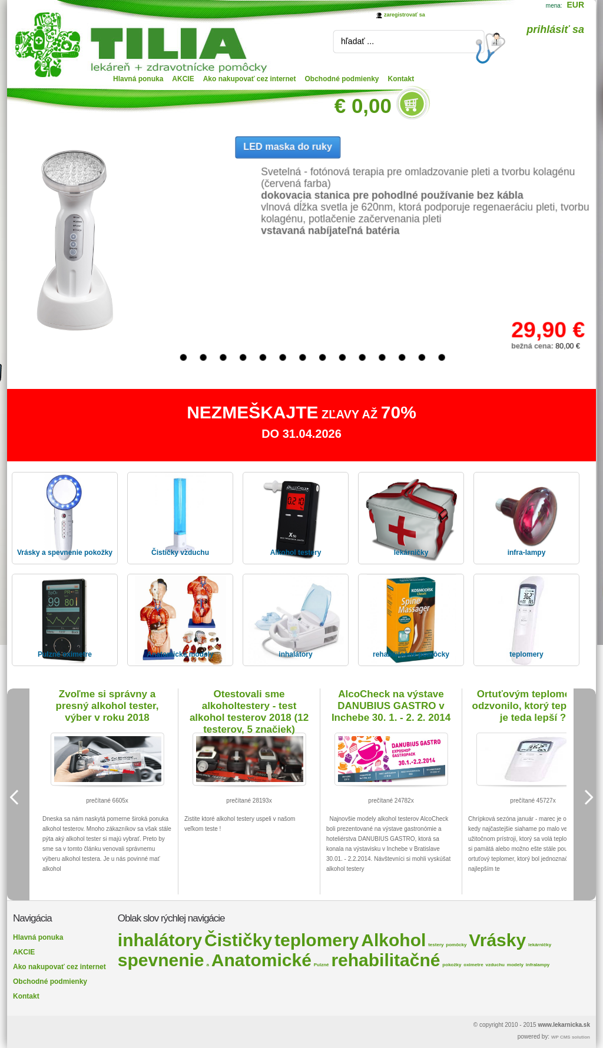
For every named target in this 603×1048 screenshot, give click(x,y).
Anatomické (261, 960)
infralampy (537, 964)
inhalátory (160, 940)
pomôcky (456, 944)
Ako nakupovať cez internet (249, 79)
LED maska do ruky (287, 146)
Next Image (585, 797)
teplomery (316, 940)
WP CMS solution (570, 1037)
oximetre (473, 964)
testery (435, 944)
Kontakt (401, 79)
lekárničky (539, 944)
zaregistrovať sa (404, 15)
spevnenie (161, 960)
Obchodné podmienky (342, 79)
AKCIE (183, 79)
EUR (575, 4)
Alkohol (393, 940)
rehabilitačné (385, 960)
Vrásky (497, 940)
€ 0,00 (363, 105)
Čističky (238, 940)
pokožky (451, 964)
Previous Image (18, 797)
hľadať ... (357, 41)
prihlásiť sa (555, 29)
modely (515, 964)
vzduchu (495, 964)
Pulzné (321, 964)
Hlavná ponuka (138, 79)
